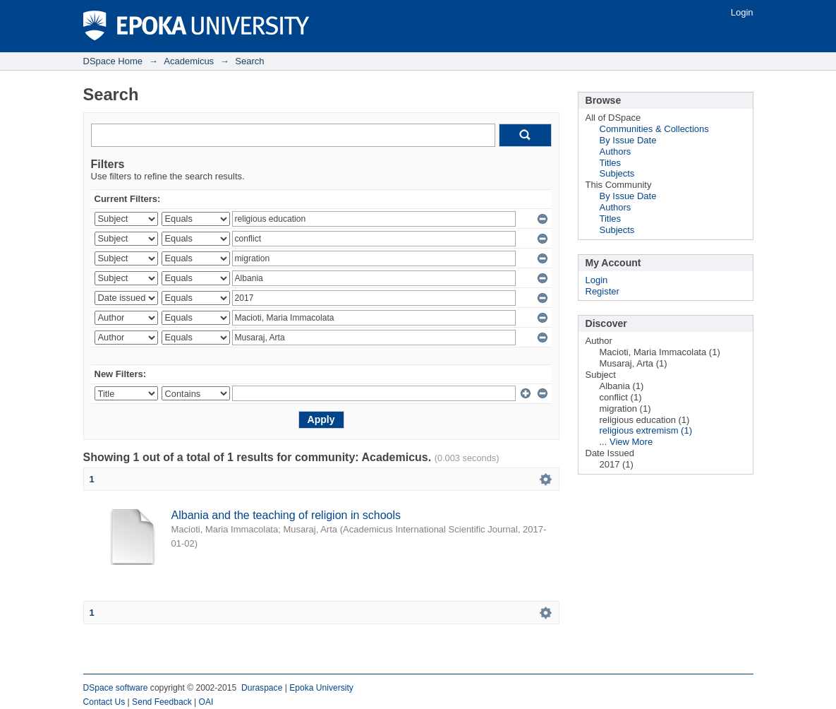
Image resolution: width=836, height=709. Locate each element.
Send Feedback (162, 702)
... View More (626, 441)
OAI (206, 702)
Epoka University (321, 688)
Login (742, 12)
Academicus (189, 61)
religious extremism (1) (646, 430)
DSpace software (115, 688)
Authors (615, 151)
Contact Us (104, 702)
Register (602, 291)
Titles (611, 162)
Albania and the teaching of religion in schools (286, 515)
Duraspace (261, 688)
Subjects (617, 173)
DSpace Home (113, 61)
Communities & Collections (654, 129)
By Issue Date (628, 140)
